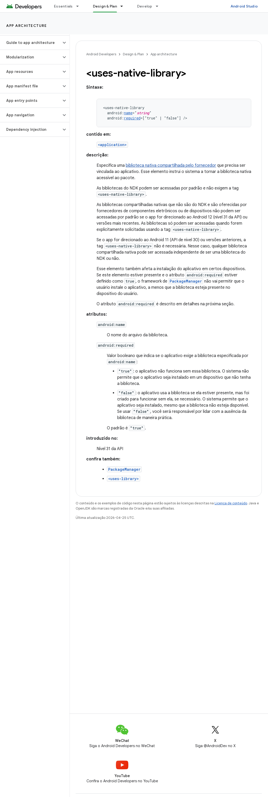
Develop (144, 6)
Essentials (63, 6)
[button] (30, 43)
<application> (112, 144)
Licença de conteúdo (231, 503)
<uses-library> (123, 478)
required (132, 118)
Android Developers (101, 54)
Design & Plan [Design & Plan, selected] (105, 6)
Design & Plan (133, 54)
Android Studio (244, 6)
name (128, 112)
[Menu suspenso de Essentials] (80, 6)
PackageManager (186, 281)
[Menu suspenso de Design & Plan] (124, 6)
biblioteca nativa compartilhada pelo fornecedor (171, 165)
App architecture (26, 25)
